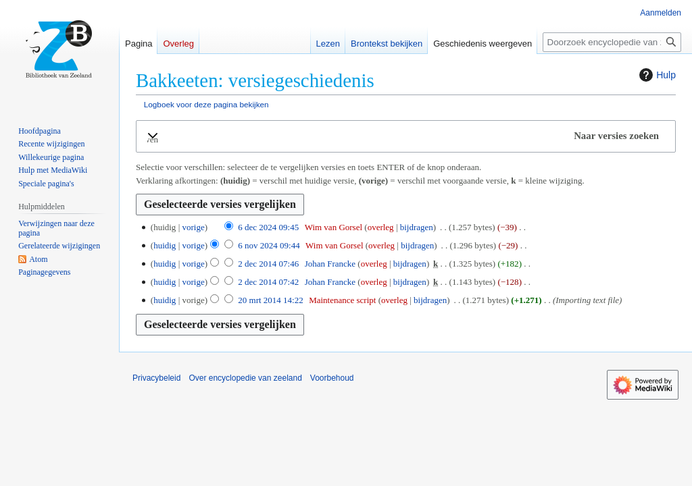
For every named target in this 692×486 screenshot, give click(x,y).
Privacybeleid (156, 378)
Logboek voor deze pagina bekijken (206, 104)
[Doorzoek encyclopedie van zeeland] (612, 42)
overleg (381, 227)
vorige (193, 227)
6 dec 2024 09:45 (268, 227)
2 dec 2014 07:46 (268, 264)
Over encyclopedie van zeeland (245, 378)
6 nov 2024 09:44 (268, 245)
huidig (164, 245)
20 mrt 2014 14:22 (270, 300)
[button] (405, 136)
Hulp (656, 75)
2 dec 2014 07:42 (268, 282)
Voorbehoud (332, 378)
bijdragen (416, 227)
